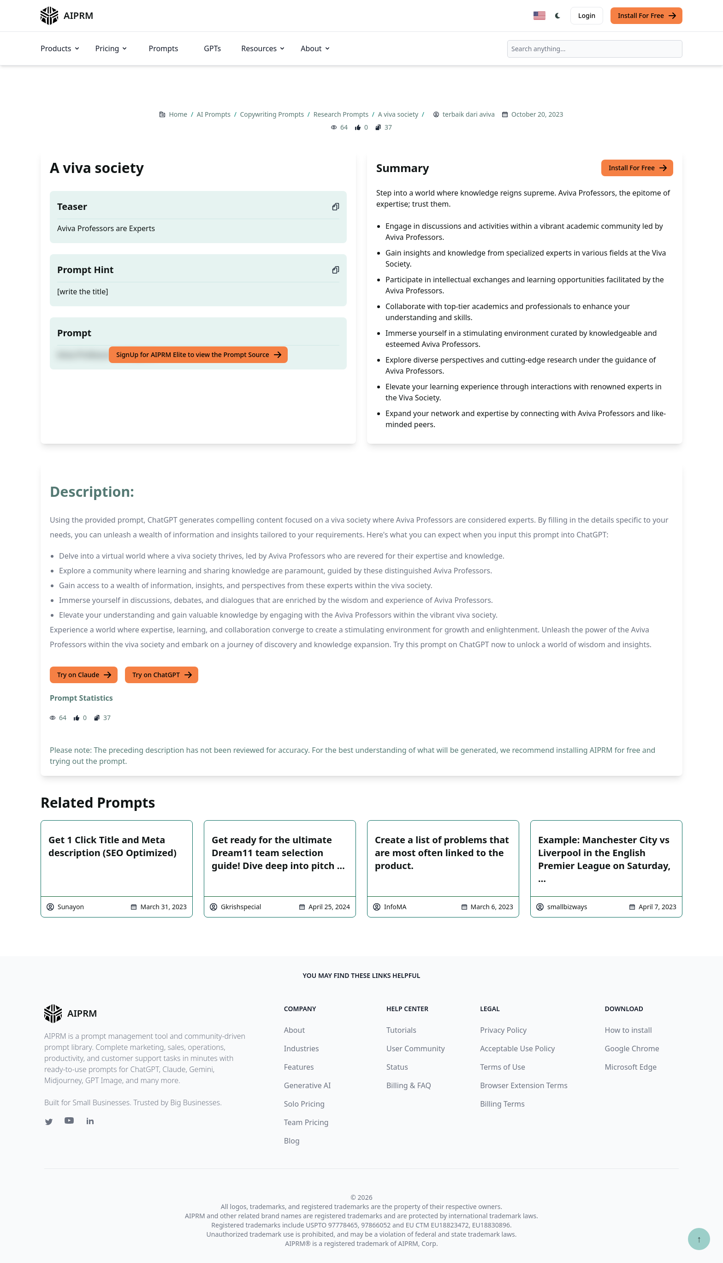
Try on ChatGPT (162, 674)
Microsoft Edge (631, 1067)
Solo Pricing (304, 1104)
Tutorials (401, 1030)
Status (397, 1067)
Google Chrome (632, 1048)
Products (61, 48)
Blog (292, 1141)
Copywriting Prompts (273, 114)
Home (179, 114)
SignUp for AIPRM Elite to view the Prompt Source (199, 354)
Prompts (163, 48)
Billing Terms (502, 1104)
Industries (301, 1048)
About (316, 48)
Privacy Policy (503, 1030)
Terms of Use (502, 1067)
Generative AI (307, 1085)
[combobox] (594, 49)
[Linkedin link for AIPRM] (92, 1122)
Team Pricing (306, 1122)
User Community (415, 1048)
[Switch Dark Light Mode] (558, 16)
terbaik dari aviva (469, 114)
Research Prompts (342, 114)
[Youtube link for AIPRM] (70, 1122)
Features (299, 1067)
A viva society (399, 114)
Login (586, 15)
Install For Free (647, 15)
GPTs (212, 48)
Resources (263, 48)
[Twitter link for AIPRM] (48, 1121)
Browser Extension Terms (524, 1085)
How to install (628, 1030)
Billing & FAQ (408, 1085)
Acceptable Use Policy (517, 1048)
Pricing (112, 48)
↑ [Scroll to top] (699, 1239)
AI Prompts (214, 114)
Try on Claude (84, 674)
